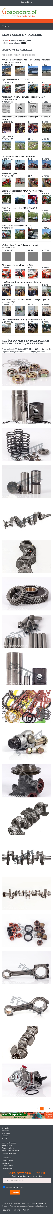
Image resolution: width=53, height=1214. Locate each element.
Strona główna (26, 2)
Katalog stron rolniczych (10, 1151)
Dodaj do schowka (43, 349)
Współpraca (6, 1133)
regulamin (16, 1187)
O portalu (5, 1128)
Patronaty (5, 1131)
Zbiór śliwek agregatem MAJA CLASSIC (19, 208)
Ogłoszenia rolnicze (9, 1153)
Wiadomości (6, 1158)
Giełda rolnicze (7, 1160)
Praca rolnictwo (7, 1168)
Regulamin (6, 1210)
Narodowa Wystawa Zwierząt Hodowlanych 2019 (23, 319)
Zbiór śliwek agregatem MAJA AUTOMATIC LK (22, 191)
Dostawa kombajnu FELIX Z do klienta (18, 156)
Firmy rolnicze (7, 1145)
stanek (7, 40)
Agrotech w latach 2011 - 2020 (15, 79)
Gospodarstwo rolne (9, 1143)
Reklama (5, 1136)
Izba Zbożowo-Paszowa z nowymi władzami (21, 282)
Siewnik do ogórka (10, 173)
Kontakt (4, 1138)
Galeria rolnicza (7, 1166)
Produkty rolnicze (8, 1148)
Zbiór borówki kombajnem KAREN (16, 225)
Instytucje (5, 1163)
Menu (6, 26)
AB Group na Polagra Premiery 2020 (17, 265)
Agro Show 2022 (9, 136)
